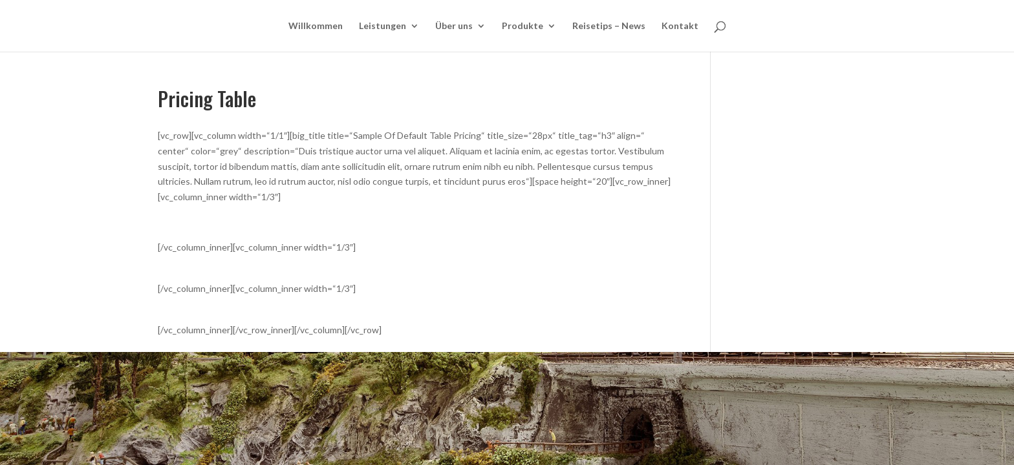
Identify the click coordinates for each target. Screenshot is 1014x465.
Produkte (522, 26)
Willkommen (315, 26)
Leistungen (382, 26)
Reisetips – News (608, 26)
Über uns (454, 26)
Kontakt (680, 26)
